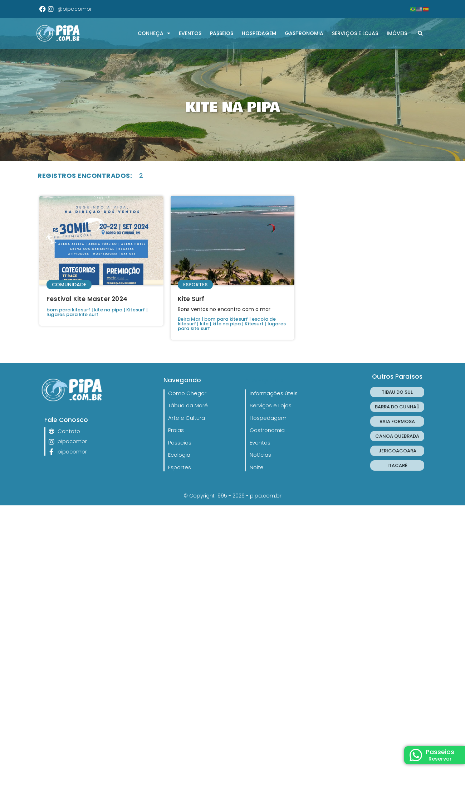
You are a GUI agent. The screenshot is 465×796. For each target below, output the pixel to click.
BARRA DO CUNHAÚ (397, 406)
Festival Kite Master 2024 (86, 299)
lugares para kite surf (72, 314)
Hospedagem (259, 33)
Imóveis (397, 33)
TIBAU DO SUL (397, 392)
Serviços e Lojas (355, 33)
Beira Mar (189, 319)
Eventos (190, 33)
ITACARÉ (397, 465)
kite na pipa (108, 309)
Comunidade (69, 284)
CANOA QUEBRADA (397, 436)
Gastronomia (304, 33)
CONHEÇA (154, 33)
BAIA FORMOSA (397, 421)
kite (204, 323)
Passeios (221, 33)
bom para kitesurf (68, 309)
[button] (420, 33)
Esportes (195, 284)
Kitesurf (135, 309)
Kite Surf (191, 299)
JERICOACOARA (397, 450)
